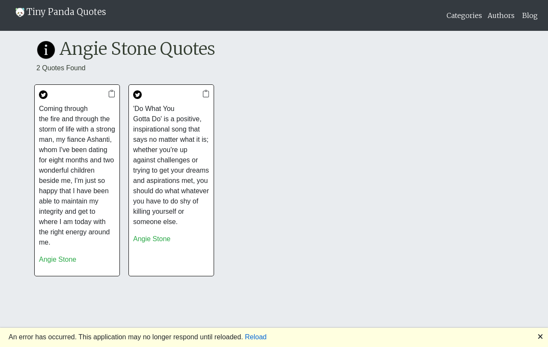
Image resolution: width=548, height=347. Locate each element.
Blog (530, 15)
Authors (501, 15)
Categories (464, 15)
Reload (256, 337)
